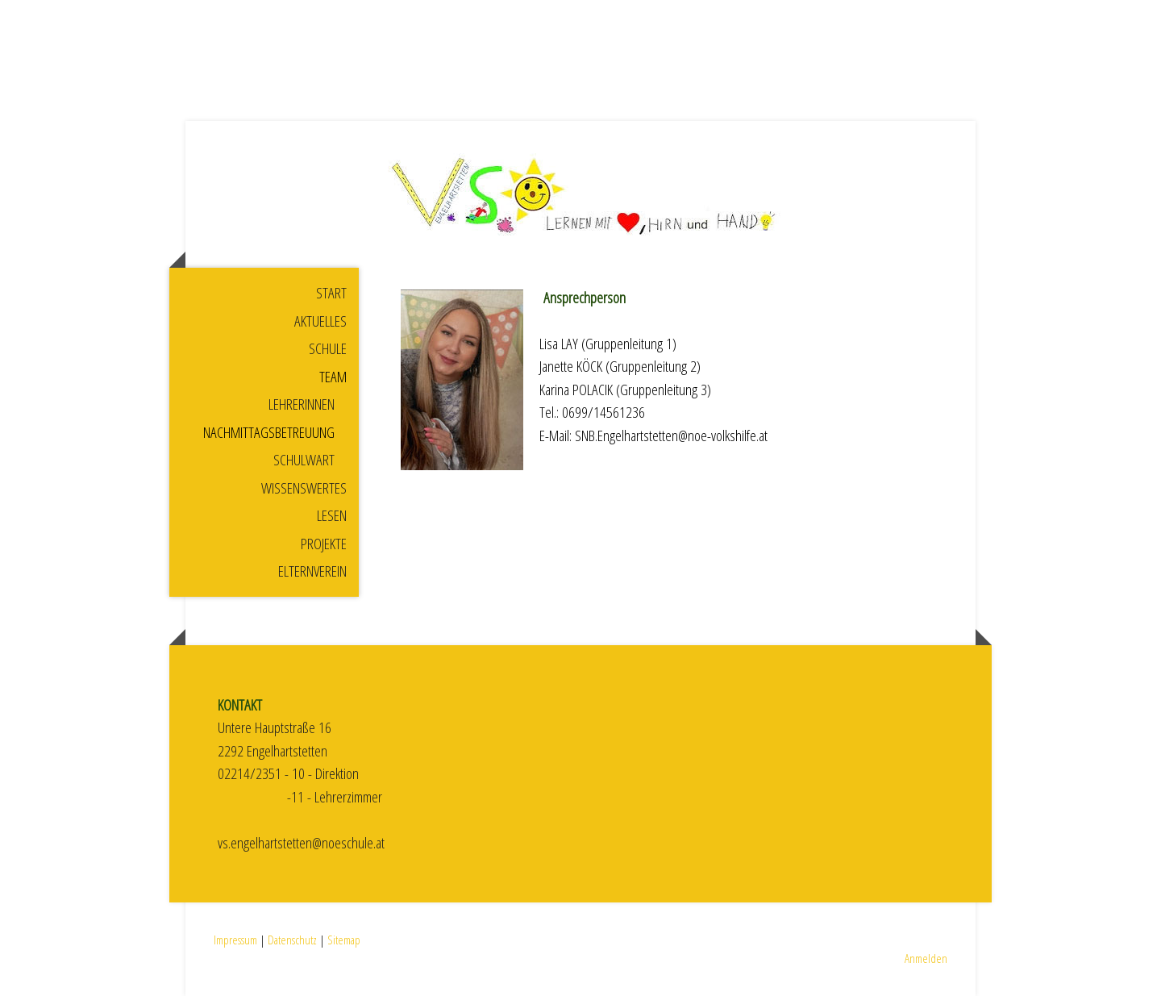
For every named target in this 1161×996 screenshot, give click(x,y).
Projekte (324, 543)
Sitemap (343, 939)
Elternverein (312, 571)
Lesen (332, 515)
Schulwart (304, 459)
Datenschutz (292, 939)
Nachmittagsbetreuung (269, 432)
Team (333, 376)
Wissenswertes (304, 487)
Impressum (235, 939)
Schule (328, 348)
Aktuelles (320, 320)
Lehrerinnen (301, 404)
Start (331, 292)
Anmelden (926, 958)
